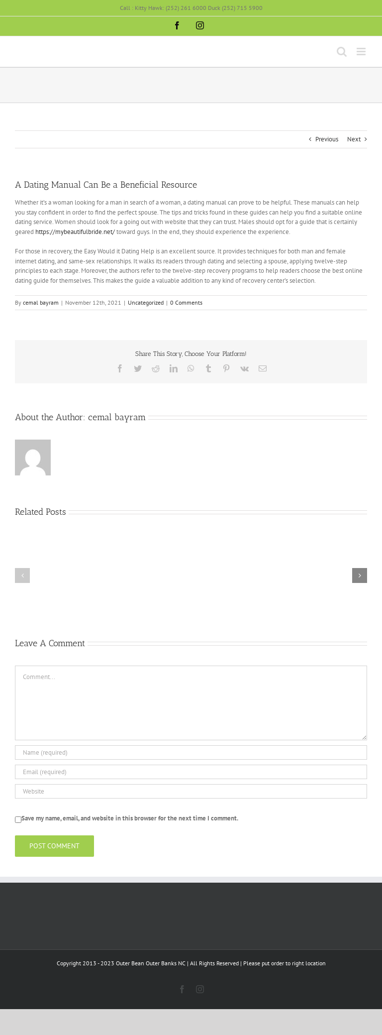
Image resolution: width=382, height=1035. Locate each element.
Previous (326, 139)
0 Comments (186, 302)
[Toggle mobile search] (342, 51)
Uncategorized (146, 302)
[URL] (191, 791)
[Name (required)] (191, 752)
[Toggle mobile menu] (362, 51)
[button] (22, 575)
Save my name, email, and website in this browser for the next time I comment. (129, 818)
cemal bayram (41, 302)
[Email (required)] (191, 772)
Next (354, 139)
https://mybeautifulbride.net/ (75, 232)
